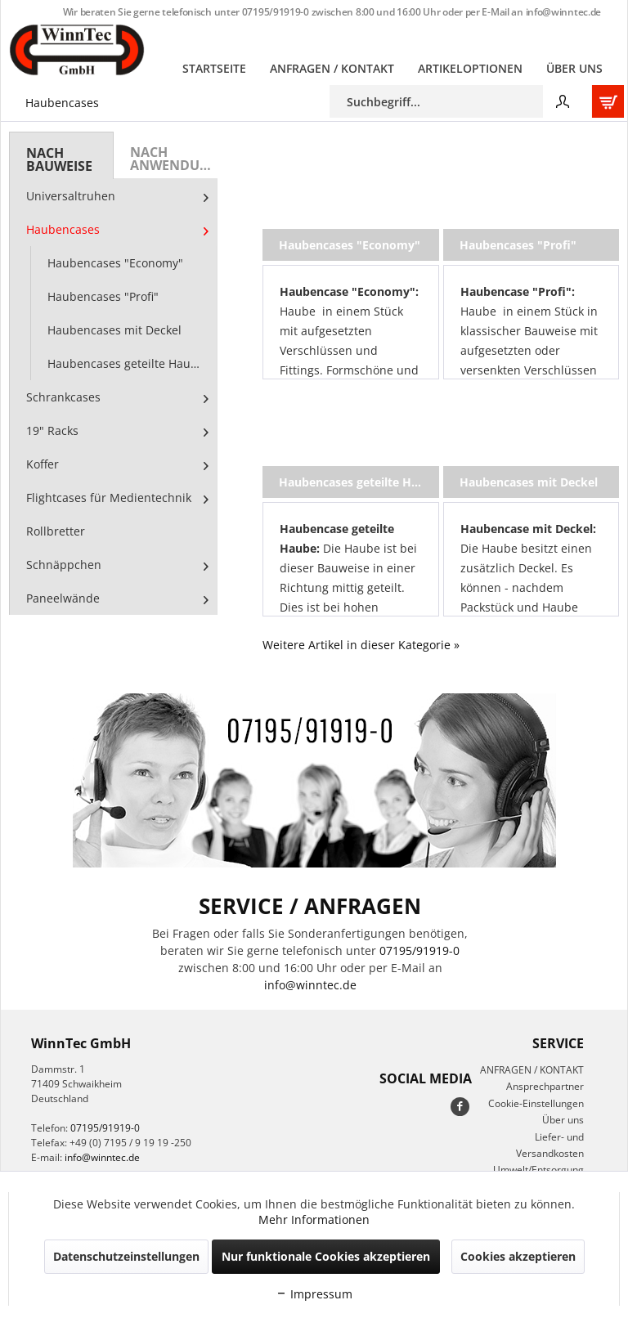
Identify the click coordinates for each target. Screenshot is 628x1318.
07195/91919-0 (275, 12)
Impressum (314, 1294)
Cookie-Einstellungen (536, 1103)
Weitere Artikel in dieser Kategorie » (361, 644)
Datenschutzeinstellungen (126, 1256)
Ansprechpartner (545, 1086)
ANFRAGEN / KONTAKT (532, 1070)
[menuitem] (214, 68)
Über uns (563, 1120)
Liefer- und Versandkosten (550, 1145)
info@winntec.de (564, 12)
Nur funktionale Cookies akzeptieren (326, 1256)
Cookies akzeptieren (518, 1256)
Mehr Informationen (314, 1219)
